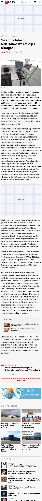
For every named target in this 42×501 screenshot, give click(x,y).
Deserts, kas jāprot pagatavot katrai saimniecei (22, 329)
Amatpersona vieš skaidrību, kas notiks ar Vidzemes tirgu (24, 324)
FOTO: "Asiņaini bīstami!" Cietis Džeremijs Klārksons (21, 488)
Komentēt (21, 381)
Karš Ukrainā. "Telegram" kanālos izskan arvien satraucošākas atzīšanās (24, 466)
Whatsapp (31, 370)
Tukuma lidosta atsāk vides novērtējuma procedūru (31, 447)
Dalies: (12, 375)
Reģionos (14, 36)
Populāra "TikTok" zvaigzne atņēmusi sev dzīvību (24, 495)
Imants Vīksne (5, 52)
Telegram (22, 370)
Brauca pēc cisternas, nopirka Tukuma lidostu (10, 426)
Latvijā (7, 36)
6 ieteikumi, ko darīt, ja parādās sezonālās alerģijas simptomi (21, 473)
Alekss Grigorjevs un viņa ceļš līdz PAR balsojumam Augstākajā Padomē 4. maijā (24, 480)
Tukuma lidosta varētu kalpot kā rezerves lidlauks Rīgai (8, 448)
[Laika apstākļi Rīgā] (26, 2)
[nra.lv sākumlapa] (10, 2)
